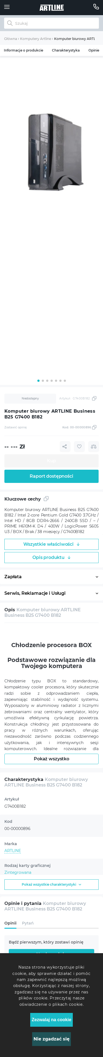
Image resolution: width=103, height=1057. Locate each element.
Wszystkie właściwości (51, 544)
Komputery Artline (35, 39)
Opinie (93, 50)
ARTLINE (12, 850)
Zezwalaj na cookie (51, 1019)
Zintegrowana (17, 872)
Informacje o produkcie (23, 50)
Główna (10, 39)
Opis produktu (51, 557)
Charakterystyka (66, 50)
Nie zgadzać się (51, 1039)
